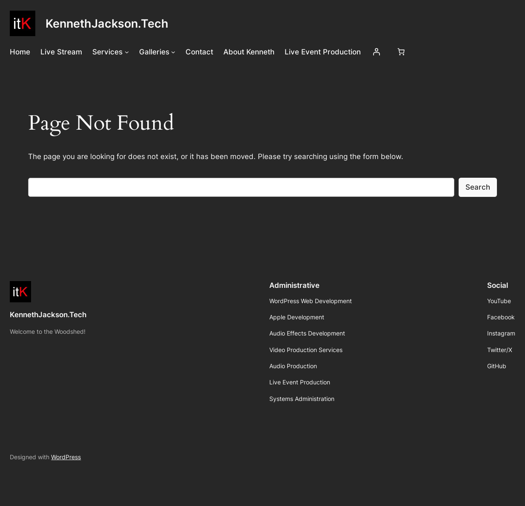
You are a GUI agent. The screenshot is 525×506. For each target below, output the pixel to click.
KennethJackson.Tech (107, 23)
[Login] (376, 52)
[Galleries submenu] (173, 52)
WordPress (66, 457)
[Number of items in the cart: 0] (401, 52)
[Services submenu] (127, 52)
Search (477, 187)
